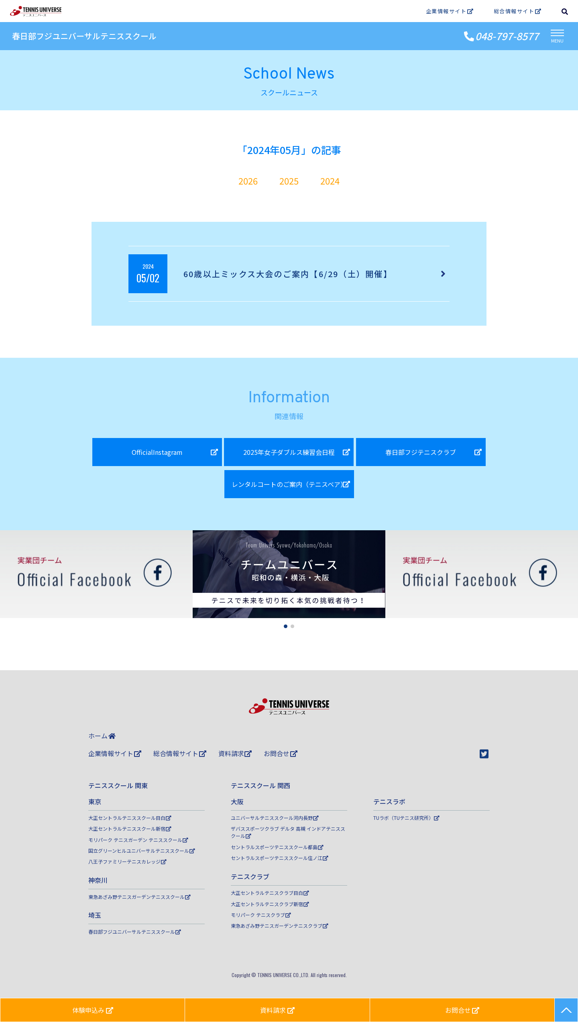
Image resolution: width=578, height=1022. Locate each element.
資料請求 (235, 753)
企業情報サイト (450, 11)
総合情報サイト (517, 11)
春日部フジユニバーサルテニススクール (84, 36)
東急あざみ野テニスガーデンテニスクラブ (279, 925)
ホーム (102, 735)
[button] (285, 626)
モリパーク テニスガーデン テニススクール (138, 839)
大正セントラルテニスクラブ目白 (270, 892)
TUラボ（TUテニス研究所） (406, 817)
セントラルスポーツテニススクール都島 (277, 847)
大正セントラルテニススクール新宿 (129, 828)
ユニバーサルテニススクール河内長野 (275, 817)
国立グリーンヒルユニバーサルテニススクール (141, 850)
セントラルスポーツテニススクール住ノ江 (279, 857)
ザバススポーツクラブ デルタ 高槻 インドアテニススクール (288, 832)
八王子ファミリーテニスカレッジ (127, 861)
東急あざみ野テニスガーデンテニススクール (139, 896)
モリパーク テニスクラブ (261, 914)
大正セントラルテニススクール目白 (129, 817)
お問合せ (280, 753)
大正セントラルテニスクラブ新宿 (270, 903)
